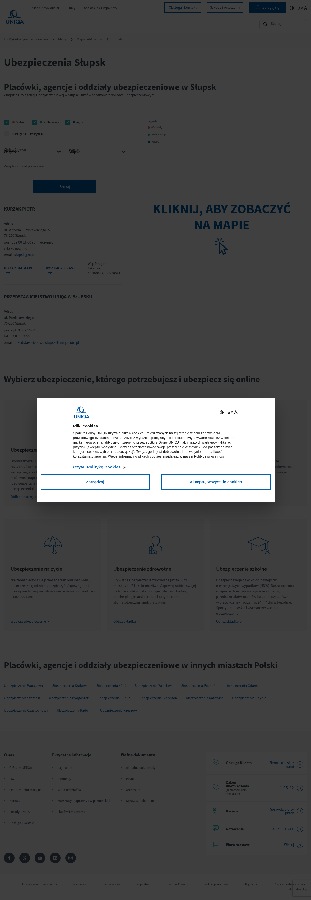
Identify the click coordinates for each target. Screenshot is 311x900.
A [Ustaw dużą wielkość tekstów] (236, 412)
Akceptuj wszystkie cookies (216, 481)
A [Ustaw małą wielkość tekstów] (229, 412)
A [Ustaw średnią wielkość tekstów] (232, 412)
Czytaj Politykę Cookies (97, 467)
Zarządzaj (95, 481)
